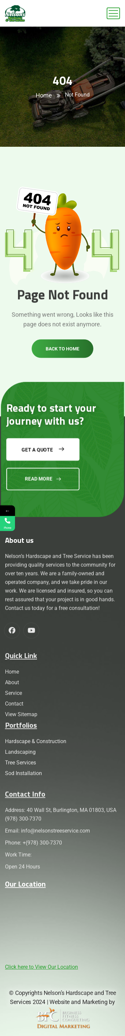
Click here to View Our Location (41, 967)
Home (44, 95)
